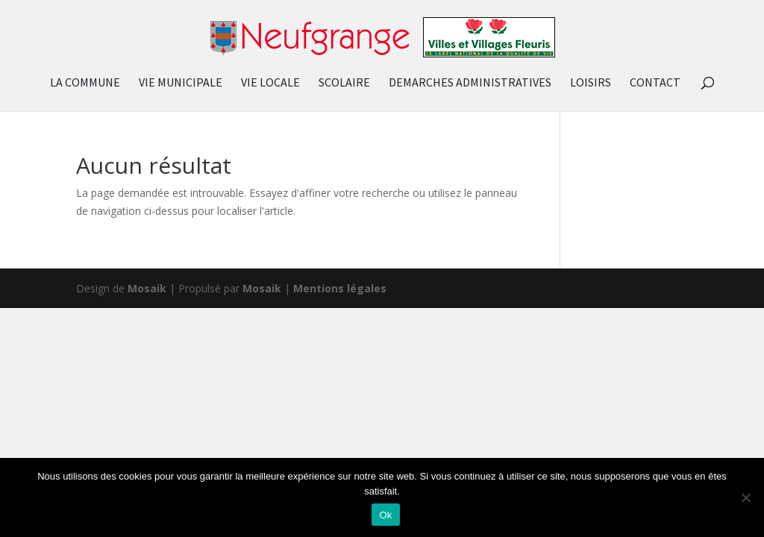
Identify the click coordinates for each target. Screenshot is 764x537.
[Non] (745, 497)
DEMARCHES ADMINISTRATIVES (470, 83)
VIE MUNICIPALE (180, 83)
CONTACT (655, 83)
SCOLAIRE (344, 83)
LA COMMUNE (85, 83)
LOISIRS (590, 83)
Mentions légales (339, 288)
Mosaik (147, 288)
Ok (385, 515)
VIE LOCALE (270, 83)
